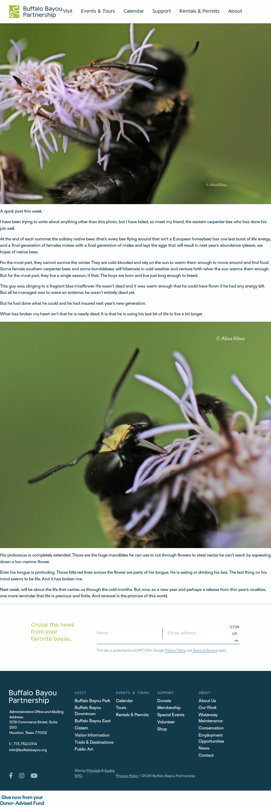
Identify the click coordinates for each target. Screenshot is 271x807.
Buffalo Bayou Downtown (88, 711)
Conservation (211, 728)
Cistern (81, 728)
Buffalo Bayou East (93, 721)
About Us (207, 701)
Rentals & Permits (199, 11)
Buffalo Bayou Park (92, 701)
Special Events (170, 715)
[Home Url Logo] (35, 11)
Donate (164, 701)
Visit (68, 11)
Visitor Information (92, 735)
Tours (121, 708)
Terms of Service (205, 650)
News (203, 748)
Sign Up (234, 630)
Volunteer (166, 722)
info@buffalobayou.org (28, 750)
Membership (168, 708)
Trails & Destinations (94, 743)
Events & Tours (98, 11)
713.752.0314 (25, 744)
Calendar (134, 11)
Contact (206, 756)
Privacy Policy (175, 650)
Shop (162, 729)
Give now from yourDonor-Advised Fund (22, 801)
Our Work (207, 708)
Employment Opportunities (211, 738)
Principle (94, 771)
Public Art (84, 749)
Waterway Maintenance (210, 718)
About (235, 11)
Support (161, 11)
